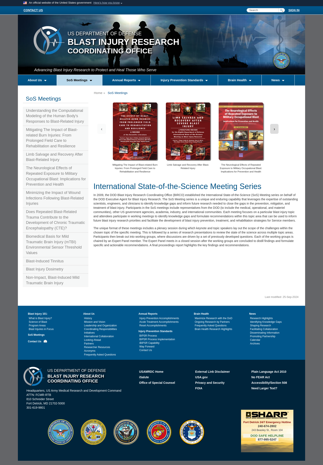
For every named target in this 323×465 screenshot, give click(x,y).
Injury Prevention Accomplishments (159, 318)
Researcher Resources (97, 347)
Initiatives (89, 332)
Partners (89, 343)
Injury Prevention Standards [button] (182, 80)
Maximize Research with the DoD (213, 318)
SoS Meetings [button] (78, 80)
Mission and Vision (94, 321)
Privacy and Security (210, 382)
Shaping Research (260, 325)
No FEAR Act (260, 377)
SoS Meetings (36, 334)
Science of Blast (38, 321)
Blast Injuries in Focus (41, 329)
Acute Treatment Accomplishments (159, 321)
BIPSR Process (148, 335)
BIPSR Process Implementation (157, 339)
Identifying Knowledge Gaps (266, 321)
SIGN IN (293, 10)
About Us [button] (35, 80)
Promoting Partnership (262, 336)
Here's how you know (106, 2)
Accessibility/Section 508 (269, 382)
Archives (255, 343)
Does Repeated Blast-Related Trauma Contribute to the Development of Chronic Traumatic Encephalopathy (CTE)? (55, 220)
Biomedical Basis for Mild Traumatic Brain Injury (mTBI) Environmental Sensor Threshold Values (54, 244)
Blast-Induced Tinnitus (45, 261)
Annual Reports (148, 313)
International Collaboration (99, 336)
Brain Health (201, 313)
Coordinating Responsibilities (100, 329)
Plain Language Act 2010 (268, 371)
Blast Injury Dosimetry (44, 269)
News (252, 313)
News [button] (276, 80)
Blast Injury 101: (37, 313)
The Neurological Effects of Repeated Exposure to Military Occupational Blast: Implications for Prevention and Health (56, 176)
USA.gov (201, 377)
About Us (89, 313)
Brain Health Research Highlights (213, 329)
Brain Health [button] (238, 80)
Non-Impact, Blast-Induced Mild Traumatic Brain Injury (52, 280)
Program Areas (37, 325)
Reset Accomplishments (153, 325)
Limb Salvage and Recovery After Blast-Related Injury (54, 157)
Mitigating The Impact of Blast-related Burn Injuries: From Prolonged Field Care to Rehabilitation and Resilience (52, 138)
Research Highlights (261, 318)
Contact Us (34, 341)
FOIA (199, 388)
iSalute (144, 377)
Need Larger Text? (264, 388)
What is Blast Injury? (40, 318)
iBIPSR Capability (149, 342)
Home (98, 93)
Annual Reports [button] (124, 80)
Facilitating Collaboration (264, 329)
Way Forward (147, 346)
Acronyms (89, 350)
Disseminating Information (264, 332)
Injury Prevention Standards (155, 331)
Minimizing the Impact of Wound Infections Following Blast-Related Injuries (55, 198)
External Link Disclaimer (212, 371)
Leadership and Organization (100, 325)
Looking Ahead (92, 339)
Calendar (255, 339)
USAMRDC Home (151, 371)
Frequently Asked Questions (100, 354)
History (88, 318)
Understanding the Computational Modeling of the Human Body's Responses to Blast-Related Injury (55, 116)
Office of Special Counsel (157, 382)
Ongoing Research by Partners (212, 321)
